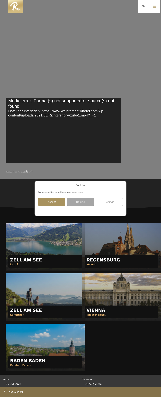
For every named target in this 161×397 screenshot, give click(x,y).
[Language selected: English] (142, 6)
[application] (63, 130)
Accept (52, 201)
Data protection (70, 210)
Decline (80, 201)
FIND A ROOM (16, 392)
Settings (109, 201)
